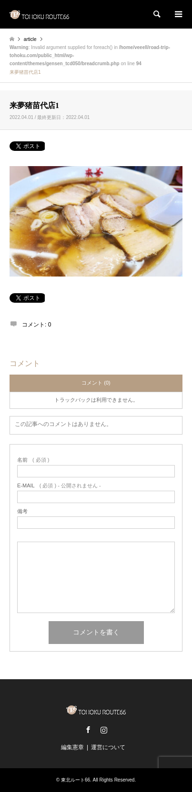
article (30, 39)
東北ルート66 (75, 779)
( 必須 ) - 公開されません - (59, 485)
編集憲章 (72, 747)
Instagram (104, 729)
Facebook (88, 729)
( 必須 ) (33, 460)
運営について (108, 747)
